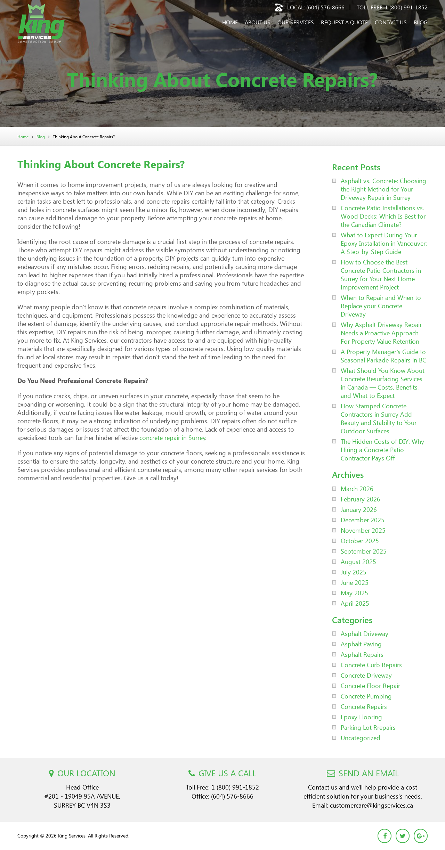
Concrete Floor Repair (370, 685)
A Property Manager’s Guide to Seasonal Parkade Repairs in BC (383, 355)
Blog (421, 22)
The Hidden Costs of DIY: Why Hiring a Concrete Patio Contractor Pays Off (382, 449)
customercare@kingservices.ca (371, 805)
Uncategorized (360, 737)
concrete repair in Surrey (172, 437)
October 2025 (360, 540)
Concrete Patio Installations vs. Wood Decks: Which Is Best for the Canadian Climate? (383, 216)
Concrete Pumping (366, 696)
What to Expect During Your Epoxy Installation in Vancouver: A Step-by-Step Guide (384, 243)
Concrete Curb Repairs (371, 664)
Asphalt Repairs (362, 654)
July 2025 (353, 571)
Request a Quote (344, 22)
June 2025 (355, 582)
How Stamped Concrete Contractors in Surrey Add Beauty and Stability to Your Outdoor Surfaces (378, 418)
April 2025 (355, 603)
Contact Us (391, 22)
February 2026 (360, 499)
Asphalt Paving (361, 643)
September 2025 (364, 551)
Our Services (295, 22)
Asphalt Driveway (364, 633)
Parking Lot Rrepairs (368, 727)
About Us (257, 22)
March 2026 (357, 488)
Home (230, 22)
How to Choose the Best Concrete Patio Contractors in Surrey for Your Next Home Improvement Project (381, 274)
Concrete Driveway (366, 675)
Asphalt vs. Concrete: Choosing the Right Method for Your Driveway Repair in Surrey (383, 189)
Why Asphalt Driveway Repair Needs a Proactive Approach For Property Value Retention (381, 332)
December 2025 (363, 519)
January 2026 (359, 509)
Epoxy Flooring (361, 716)
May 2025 (354, 592)
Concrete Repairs (364, 706)
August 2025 (358, 561)
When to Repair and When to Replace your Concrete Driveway (381, 305)
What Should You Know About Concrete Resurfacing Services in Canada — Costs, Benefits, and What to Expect (382, 383)
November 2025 (363, 530)
